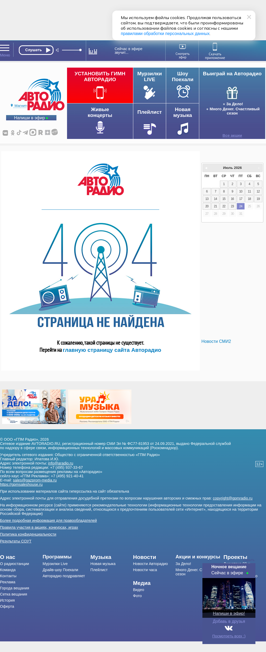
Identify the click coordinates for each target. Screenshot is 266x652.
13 (206, 199)
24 (240, 206)
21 (215, 206)
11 (249, 191)
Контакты (8, 576)
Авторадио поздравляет (64, 576)
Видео (138, 590)
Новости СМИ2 (216, 341)
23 (232, 206)
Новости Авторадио (150, 564)
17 (240, 199)
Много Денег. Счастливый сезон (235, 111)
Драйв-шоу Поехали (60, 570)
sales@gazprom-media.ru (35, 480)
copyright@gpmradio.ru (232, 498)
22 (223, 206)
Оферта (7, 606)
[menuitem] (21, 557)
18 (249, 199)
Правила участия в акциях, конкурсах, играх (39, 527)
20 (206, 206)
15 (223, 199)
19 (258, 199)
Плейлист (99, 570)
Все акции (232, 135)
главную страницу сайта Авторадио (112, 350)
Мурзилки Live (55, 564)
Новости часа (145, 570)
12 (258, 191)
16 (232, 199)
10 (240, 191)
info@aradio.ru (60, 463)
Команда (8, 570)
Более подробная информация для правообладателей (48, 520)
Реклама (7, 582)
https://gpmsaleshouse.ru (21, 484)
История (7, 600)
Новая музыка (103, 564)
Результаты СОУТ (16, 541)
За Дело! (234, 104)
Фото (137, 596)
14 (215, 199)
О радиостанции (14, 564)
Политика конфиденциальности (28, 534)
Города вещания (14, 588)
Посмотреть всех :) (229, 636)
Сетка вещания (13, 594)
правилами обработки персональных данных (165, 33)
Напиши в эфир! (229, 613)
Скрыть (249, 560)
